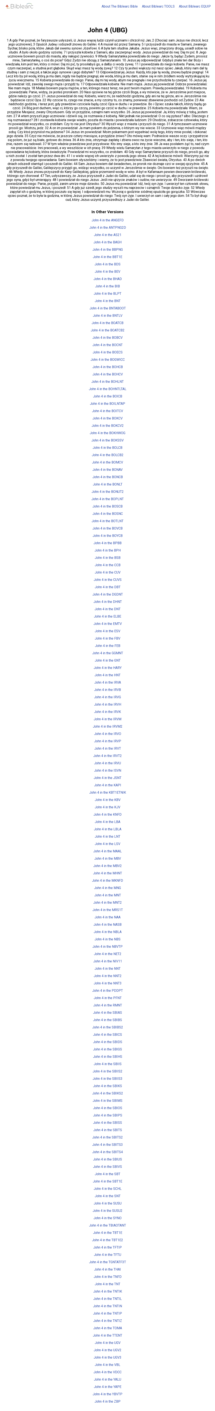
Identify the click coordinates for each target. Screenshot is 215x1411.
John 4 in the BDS (107, 264)
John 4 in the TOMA (107, 1328)
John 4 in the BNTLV (107, 316)
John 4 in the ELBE (107, 616)
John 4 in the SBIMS (107, 1101)
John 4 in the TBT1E (107, 1233)
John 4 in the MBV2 (107, 866)
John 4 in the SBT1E (107, 1181)
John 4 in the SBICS (107, 1035)
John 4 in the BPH (107, 550)
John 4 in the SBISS (107, 1123)
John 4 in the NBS (107, 939)
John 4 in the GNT (108, 660)
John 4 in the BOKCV (107, 418)
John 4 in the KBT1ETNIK (107, 792)
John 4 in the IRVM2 (107, 726)
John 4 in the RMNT (107, 1005)
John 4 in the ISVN (107, 770)
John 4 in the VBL (107, 1365)
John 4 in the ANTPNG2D (107, 228)
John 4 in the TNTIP (107, 1313)
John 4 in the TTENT (107, 1335)
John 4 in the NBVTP (107, 947)
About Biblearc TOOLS (158, 6)
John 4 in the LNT (107, 837)
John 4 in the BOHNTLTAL (107, 389)
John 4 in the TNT (107, 1284)
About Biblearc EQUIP (195, 6)
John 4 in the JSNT (107, 778)
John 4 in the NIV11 (107, 961)
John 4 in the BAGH (107, 242)
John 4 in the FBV (107, 638)
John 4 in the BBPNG (107, 250)
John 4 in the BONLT (107, 484)
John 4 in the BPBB (107, 543)
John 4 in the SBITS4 (107, 1152)
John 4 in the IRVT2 (107, 756)
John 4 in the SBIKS (107, 1086)
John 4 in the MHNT (107, 873)
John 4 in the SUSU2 (107, 1211)
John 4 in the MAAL (107, 851)
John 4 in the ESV (107, 631)
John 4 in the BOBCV (107, 338)
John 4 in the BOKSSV (107, 440)
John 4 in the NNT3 (108, 983)
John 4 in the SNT (108, 1196)
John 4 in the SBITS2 (107, 1137)
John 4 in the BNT (108, 301)
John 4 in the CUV (108, 572)
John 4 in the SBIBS (107, 1020)
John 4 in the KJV (107, 807)
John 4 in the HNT (107, 675)
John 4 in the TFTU (107, 1255)
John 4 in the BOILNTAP (107, 404)
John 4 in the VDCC (107, 1372)
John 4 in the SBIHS (107, 1057)
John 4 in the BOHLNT (107, 382)
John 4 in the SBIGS (107, 1049)
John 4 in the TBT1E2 (107, 1240)
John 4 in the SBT (107, 1174)
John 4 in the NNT (107, 969)
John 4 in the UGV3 (107, 1357)
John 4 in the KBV (108, 800)
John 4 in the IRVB (107, 690)
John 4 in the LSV (107, 844)
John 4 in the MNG (107, 888)
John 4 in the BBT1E (107, 257)
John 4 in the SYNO (107, 1218)
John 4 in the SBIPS (107, 1115)
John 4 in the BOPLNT (107, 499)
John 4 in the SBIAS (107, 1013)
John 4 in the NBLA (108, 932)
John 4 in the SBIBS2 (107, 1027)
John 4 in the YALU (107, 1379)
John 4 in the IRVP (107, 741)
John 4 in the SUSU (108, 1203)
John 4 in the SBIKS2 (107, 1093)
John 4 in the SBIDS (107, 1042)
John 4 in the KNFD (107, 814)
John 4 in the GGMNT (107, 653)
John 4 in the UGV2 (107, 1350)
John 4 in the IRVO (107, 734)
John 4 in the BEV (107, 272)
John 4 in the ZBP (107, 1401)
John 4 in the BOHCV (107, 374)
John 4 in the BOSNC (107, 514)
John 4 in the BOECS (108, 352)
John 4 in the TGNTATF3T (107, 1262)
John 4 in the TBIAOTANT (107, 1225)
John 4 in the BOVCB (107, 528)
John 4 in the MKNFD (107, 881)
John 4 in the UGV (108, 1343)
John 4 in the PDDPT (107, 991)
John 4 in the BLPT (107, 294)
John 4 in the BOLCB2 (107, 455)
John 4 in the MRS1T (107, 910)
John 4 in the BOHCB (107, 367)
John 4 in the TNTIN (107, 1306)
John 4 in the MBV (107, 859)
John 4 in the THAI (107, 1269)
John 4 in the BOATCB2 (108, 330)
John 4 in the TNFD (108, 1277)
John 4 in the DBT (108, 587)
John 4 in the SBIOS (107, 1108)
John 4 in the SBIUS (107, 1159)
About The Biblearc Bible (120, 6)
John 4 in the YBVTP (107, 1394)
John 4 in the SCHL (108, 1189)
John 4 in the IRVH (107, 704)
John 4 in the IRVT (107, 748)
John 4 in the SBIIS (108, 1064)
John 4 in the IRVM (107, 719)
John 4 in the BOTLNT (107, 521)
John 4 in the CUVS (108, 580)
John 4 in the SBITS (107, 1130)
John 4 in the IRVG (107, 697)
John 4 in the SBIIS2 (107, 1071)
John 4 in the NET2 (107, 954)
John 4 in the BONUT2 (108, 492)
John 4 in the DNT (107, 609)
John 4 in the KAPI (107, 785)
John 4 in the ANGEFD (108, 220)
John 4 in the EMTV (107, 624)
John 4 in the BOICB (107, 396)
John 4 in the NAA (107, 917)
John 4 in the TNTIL (107, 1299)
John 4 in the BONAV (107, 470)
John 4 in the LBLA (107, 829)
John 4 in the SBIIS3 (107, 1079)
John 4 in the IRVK (107, 712)
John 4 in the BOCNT (107, 345)
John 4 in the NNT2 (108, 976)
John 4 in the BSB (108, 558)
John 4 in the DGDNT (107, 594)
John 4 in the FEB (107, 646)
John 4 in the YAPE (107, 1387)
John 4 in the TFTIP (107, 1247)
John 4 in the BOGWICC (107, 360)
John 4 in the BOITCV (107, 411)
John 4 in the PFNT (108, 998)
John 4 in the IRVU (107, 763)
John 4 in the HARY (108, 668)
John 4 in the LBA (107, 822)
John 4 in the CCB (108, 565)
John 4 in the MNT (107, 895)
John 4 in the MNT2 (107, 903)
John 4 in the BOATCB (107, 323)
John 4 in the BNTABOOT (107, 308)
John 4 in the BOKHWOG (107, 433)
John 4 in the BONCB (107, 477)
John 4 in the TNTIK (107, 1291)
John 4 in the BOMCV (107, 462)
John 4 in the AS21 (107, 235)
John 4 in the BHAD (107, 279)
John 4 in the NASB (107, 925)
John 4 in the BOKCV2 (108, 426)
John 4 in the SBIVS (107, 1167)
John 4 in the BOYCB (108, 536)
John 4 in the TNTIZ (107, 1321)
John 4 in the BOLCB (107, 448)
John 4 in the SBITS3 (107, 1145)
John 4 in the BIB (107, 286)
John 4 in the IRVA (107, 682)
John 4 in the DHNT (107, 602)
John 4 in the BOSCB (107, 506)
